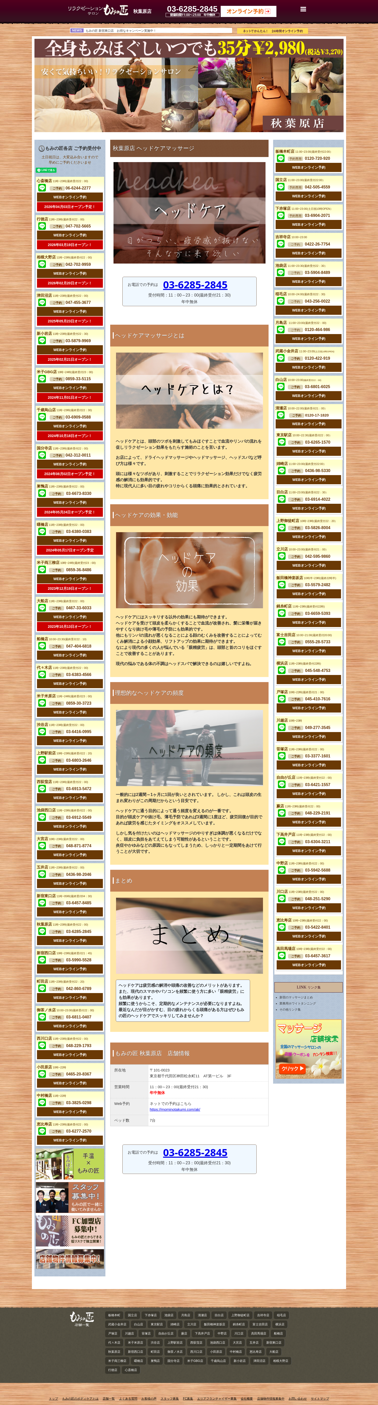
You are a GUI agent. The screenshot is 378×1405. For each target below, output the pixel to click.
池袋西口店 (64, 810)
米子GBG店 (65, 372)
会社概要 (247, 1398)
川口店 (300, 891)
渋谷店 (60, 724)
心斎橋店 (62, 181)
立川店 (302, 549)
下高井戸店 (304, 834)
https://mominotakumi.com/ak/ (175, 1109)
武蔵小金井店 (304, 351)
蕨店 (298, 806)
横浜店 (298, 663)
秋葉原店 (62, 924)
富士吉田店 (304, 635)
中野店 (300, 863)
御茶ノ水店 (65, 1010)
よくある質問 (128, 1398)
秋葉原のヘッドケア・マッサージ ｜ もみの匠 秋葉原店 (98, 10)
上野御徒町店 (306, 520)
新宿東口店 (64, 896)
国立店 (300, 180)
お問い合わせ (298, 1398)
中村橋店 (51, 1095)
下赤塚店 (304, 208)
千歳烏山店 (64, 410)
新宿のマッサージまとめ (296, 997)
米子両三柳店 (66, 562)
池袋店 (301, 265)
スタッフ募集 (170, 1398)
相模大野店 (64, 257)
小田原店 (51, 1067)
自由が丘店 (304, 777)
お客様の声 (149, 1398)
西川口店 (62, 1038)
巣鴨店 (60, 486)
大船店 (60, 601)
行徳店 (60, 219)
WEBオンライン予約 (70, 197)
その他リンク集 (290, 1009)
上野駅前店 (64, 753)
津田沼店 (62, 295)
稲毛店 (300, 294)
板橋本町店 (304, 151)
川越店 (289, 720)
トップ (53, 1398)
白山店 (298, 379)
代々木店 (62, 667)
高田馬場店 (304, 948)
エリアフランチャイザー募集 (217, 1398)
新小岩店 (62, 333)
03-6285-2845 (195, 284)
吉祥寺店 (291, 237)
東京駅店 (304, 435)
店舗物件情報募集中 (271, 1398)
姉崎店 (301, 463)
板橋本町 (114, 1315)
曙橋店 (60, 524)
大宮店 (60, 839)
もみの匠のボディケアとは (80, 1398)
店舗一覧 (109, 1398)
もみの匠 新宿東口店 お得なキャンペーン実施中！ (121, 30)
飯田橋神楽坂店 (306, 578)
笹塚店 (300, 749)
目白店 (302, 492)
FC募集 (188, 1398)
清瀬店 (301, 408)
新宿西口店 (64, 953)
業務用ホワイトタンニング (297, 1003)
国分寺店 (62, 448)
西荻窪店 (62, 781)
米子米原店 (64, 696)
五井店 (60, 867)
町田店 (60, 981)
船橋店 (61, 639)
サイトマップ (320, 1398)
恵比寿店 (62, 1124)
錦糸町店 (300, 606)
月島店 (300, 322)
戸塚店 (300, 692)
